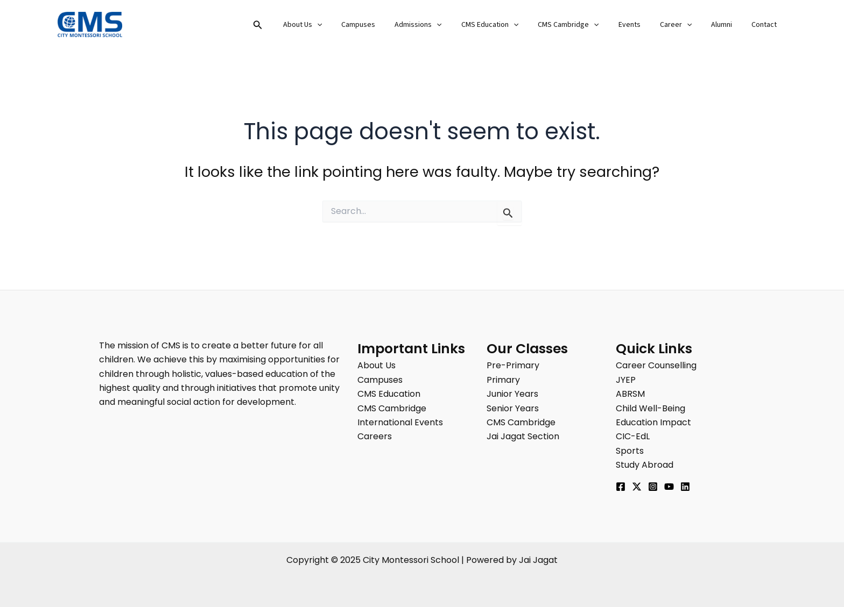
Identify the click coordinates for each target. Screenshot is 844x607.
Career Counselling (656, 365)
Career (686, 25)
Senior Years (513, 408)
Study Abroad (644, 465)
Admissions (446, 25)
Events (645, 24)
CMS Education (513, 25)
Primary (503, 380)
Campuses (390, 24)
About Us (339, 25)
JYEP (626, 380)
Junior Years (512, 394)
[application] (353, 25)
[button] (296, 25)
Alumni (728, 24)
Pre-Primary (513, 365)
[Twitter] (637, 486)
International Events (400, 422)
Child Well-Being (650, 408)
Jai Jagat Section (523, 436)
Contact (766, 24)
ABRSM (630, 394)
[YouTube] (669, 486)
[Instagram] (653, 486)
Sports (630, 451)
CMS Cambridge (587, 25)
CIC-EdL (633, 436)
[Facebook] (620, 486)
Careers (374, 436)
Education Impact (653, 422)
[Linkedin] (685, 486)
